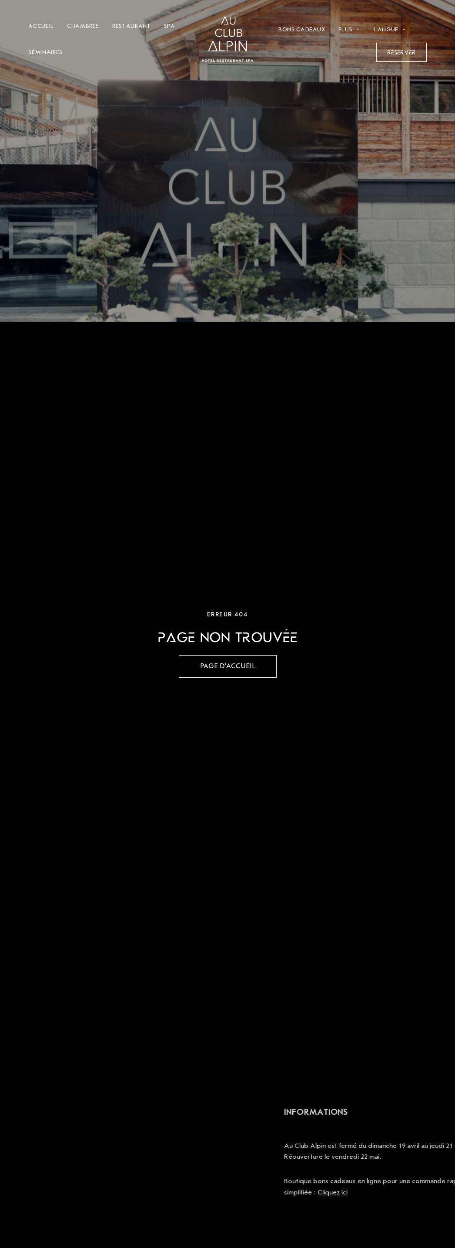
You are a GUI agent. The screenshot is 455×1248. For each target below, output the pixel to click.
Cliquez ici (395, 1192)
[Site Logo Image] (227, 39)
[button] (401, 52)
